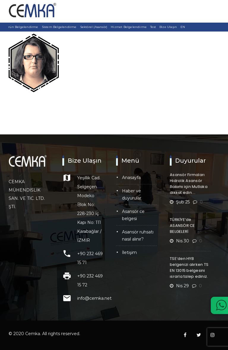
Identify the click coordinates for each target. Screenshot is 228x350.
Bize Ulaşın (168, 27)
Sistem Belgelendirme (59, 27)
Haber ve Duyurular (131, 194)
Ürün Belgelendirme (22, 27)
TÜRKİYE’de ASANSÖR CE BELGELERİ (182, 225)
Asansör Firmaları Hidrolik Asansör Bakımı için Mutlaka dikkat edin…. (189, 183)
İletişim (129, 252)
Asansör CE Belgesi (133, 215)
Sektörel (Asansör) (93, 27)
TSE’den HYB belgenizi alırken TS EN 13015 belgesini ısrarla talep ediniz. (189, 267)
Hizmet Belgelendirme (129, 27)
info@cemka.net (94, 298)
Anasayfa (131, 177)
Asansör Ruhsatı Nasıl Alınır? (137, 235)
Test (153, 27)
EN (182, 27)
